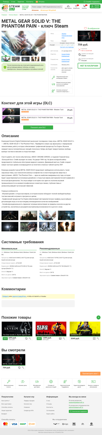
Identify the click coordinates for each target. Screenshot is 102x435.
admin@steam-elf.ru (76, 407)
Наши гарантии (6, 410)
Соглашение (50, 410)
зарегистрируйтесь (19, 296)
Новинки (36, 10)
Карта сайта (50, 414)
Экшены (64, 33)
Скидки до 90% (29, 410)
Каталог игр (28, 404)
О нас (48, 400)
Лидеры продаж (29, 400)
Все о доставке (6, 404)
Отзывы (49, 404)
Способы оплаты (7, 407)
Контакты (49, 407)
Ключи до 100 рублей (48, 10)
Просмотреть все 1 (90, 374)
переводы (67, 47)
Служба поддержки (92, 2)
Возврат (4, 414)
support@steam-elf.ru (76, 402)
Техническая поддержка (78, 411)
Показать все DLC (38, 127)
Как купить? (5, 400)
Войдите (5, 296)
